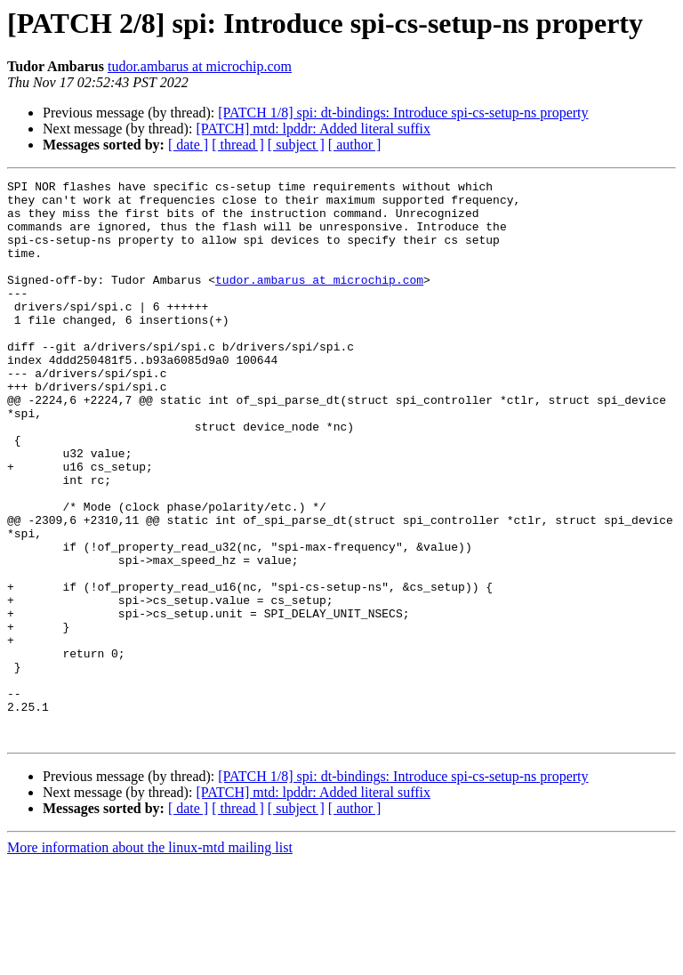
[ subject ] (296, 144)
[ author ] (355, 144)
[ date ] (188, 144)
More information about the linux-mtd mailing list (150, 959)
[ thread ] (238, 144)
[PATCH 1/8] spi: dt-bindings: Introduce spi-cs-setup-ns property (403, 112)
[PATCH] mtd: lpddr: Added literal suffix (313, 128)
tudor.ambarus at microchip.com (200, 66)
